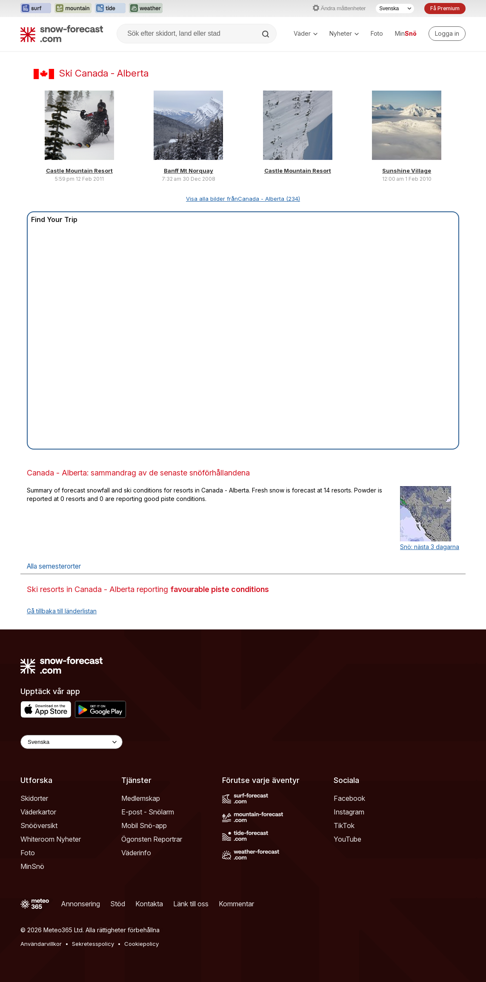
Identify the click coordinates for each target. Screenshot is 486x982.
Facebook (349, 798)
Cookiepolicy (141, 943)
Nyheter (344, 33)
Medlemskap (140, 798)
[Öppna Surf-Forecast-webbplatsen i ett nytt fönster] (35, 8)
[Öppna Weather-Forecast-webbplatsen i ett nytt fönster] (146, 8)
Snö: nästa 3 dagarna (429, 546)
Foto (377, 33)
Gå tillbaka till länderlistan (62, 611)
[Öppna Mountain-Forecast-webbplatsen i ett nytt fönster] (72, 8)
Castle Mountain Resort (79, 170)
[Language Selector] (71, 742)
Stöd (117, 903)
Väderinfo (136, 852)
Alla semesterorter (54, 566)
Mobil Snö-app (144, 825)
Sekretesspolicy (93, 943)
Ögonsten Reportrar (151, 839)
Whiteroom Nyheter (50, 839)
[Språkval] (395, 8)
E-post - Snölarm (147, 812)
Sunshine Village (406, 170)
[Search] (266, 34)
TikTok (344, 825)
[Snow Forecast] (61, 33)
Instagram (349, 812)
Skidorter (34, 798)
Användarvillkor (41, 943)
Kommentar (236, 903)
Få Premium (445, 8)
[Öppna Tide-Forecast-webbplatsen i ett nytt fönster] (110, 8)
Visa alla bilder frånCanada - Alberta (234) (243, 198)
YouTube (347, 839)
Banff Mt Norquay (188, 170)
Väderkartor (38, 812)
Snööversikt (38, 825)
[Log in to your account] (447, 33)
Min (406, 33)
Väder (305, 33)
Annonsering (80, 903)
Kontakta (149, 903)
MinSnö (32, 866)
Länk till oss (191, 903)
